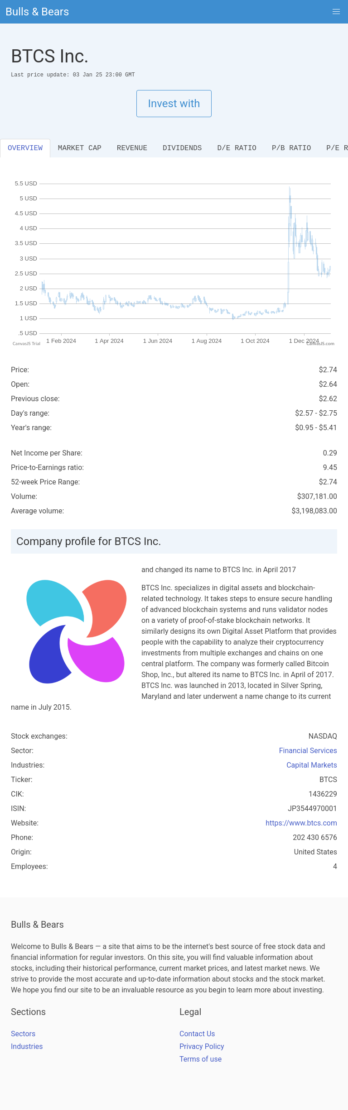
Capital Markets (311, 765)
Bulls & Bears (37, 11)
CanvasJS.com (320, 343)
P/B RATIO (291, 148)
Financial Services (308, 750)
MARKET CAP (80, 148)
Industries (27, 1046)
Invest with (174, 103)
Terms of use (200, 1059)
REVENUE (132, 148)
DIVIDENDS (182, 148)
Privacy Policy (201, 1046)
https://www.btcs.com (301, 823)
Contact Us (197, 1033)
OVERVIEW (25, 148)
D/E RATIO (236, 148)
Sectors (23, 1033)
